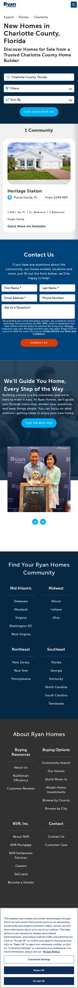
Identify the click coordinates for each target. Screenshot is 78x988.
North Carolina (56, 687)
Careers (21, 865)
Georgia (56, 670)
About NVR (21, 836)
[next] (43, 522)
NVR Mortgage (20, 844)
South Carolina (56, 695)
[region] (39, 948)
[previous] (35, 522)
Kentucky (56, 678)
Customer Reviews (21, 788)
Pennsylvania (20, 678)
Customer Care (56, 844)
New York (21, 670)
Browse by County (56, 800)
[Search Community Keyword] (39, 77)
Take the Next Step (39, 423)
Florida (24, 17)
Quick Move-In (56, 779)
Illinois (56, 601)
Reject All (38, 970)
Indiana (56, 609)
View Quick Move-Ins (39, 112)
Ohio (56, 617)
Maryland (21, 609)
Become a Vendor (21, 882)
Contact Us (56, 836)
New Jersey (20, 662)
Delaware (21, 601)
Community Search (56, 762)
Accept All (39, 981)
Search (9, 17)
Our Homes (56, 771)
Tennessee (56, 703)
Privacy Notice (51, 331)
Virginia (20, 617)
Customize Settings (39, 959)
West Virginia (21, 634)
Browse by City (56, 808)
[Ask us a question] (38, 311)
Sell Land (21, 874)
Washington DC (21, 626)
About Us (21, 767)
